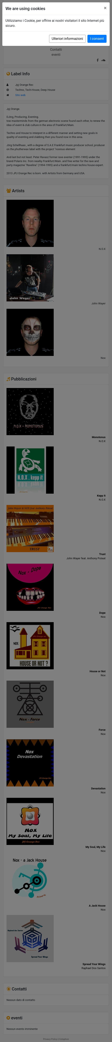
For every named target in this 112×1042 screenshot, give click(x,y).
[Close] (105, 8)
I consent (97, 39)
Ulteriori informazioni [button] (67, 39)
